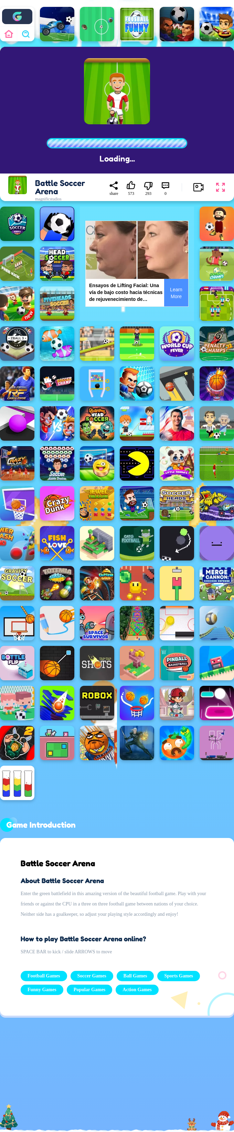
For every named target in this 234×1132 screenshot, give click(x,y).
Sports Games (178, 975)
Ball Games (135, 975)
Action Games (137, 989)
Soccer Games (91, 975)
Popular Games (90, 989)
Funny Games (42, 989)
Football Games (44, 975)
